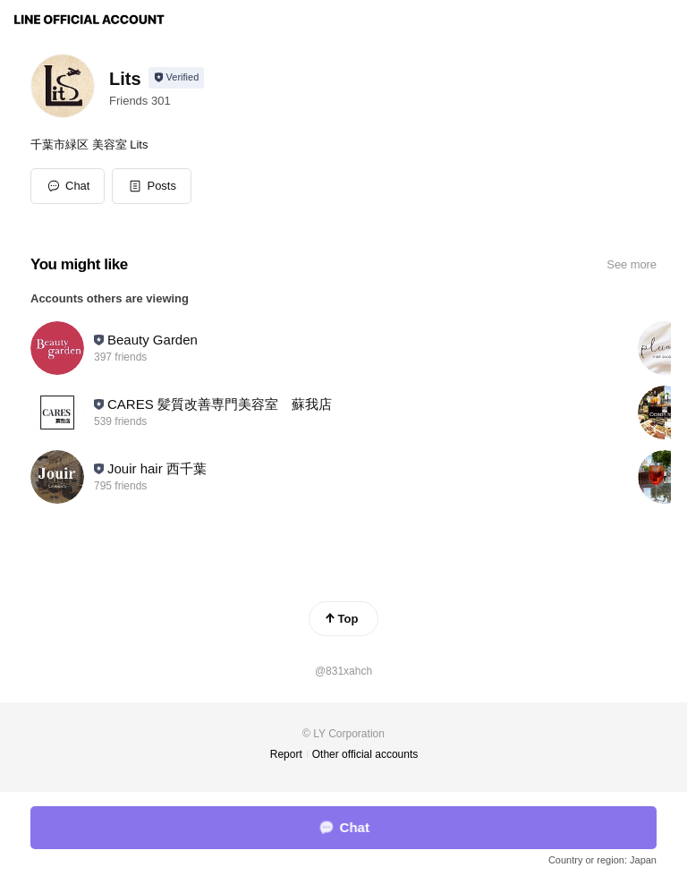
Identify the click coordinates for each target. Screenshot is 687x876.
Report (286, 754)
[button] (151, 186)
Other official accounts (365, 754)
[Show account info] (176, 78)
